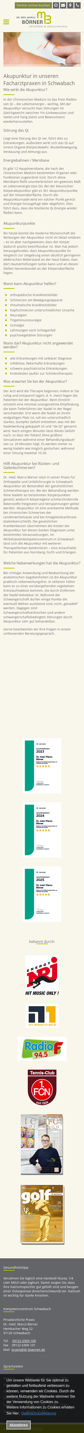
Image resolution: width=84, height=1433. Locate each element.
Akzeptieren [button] (18, 1425)
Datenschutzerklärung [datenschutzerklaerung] (38, 1413)
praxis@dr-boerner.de (28, 1349)
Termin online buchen (33, 5)
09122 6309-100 (24, 1341)
